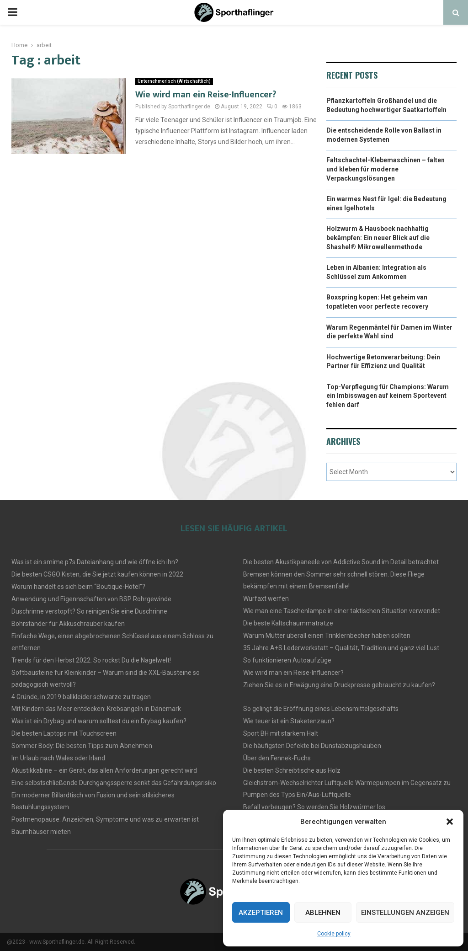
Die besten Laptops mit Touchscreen (64, 733)
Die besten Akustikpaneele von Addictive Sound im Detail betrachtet (341, 562)
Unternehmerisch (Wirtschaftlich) (174, 81)
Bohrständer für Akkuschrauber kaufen (68, 623)
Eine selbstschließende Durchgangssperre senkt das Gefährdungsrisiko (113, 782)
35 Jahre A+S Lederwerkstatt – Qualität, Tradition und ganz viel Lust (341, 648)
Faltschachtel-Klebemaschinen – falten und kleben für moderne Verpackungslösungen (385, 169)
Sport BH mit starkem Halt (280, 733)
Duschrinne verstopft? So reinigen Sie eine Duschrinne (89, 611)
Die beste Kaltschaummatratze (288, 623)
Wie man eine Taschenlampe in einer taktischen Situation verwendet (341, 610)
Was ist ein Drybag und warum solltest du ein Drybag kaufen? (98, 721)
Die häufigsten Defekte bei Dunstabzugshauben (312, 745)
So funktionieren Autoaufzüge (287, 660)
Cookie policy (334, 933)
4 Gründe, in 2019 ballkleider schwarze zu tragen (81, 696)
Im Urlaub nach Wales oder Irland (58, 758)
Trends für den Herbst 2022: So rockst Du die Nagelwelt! (91, 660)
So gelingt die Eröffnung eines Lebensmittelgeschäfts (321, 708)
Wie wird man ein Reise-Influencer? (205, 94)
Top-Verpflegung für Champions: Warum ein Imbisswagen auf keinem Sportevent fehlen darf (387, 395)
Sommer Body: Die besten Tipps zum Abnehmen (81, 745)
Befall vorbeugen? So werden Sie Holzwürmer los (314, 807)
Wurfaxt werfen (266, 598)
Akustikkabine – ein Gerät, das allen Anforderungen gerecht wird (104, 770)
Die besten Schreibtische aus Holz (291, 770)
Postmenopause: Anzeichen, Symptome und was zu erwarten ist (105, 819)
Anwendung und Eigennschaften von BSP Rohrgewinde (91, 599)
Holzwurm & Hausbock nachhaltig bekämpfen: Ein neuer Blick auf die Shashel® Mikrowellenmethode (378, 237)
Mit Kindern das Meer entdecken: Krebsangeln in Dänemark (96, 708)
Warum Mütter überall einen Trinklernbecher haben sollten (326, 635)
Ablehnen (322, 912)
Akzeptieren (261, 912)
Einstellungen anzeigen (405, 912)
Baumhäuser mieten (41, 831)
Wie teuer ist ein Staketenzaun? (289, 721)
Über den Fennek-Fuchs (277, 758)
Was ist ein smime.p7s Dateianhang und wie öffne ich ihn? (94, 562)
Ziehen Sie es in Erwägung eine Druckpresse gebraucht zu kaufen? (339, 685)
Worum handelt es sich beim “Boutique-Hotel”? (78, 586)
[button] (449, 821)
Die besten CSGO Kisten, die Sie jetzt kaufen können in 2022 (97, 574)
